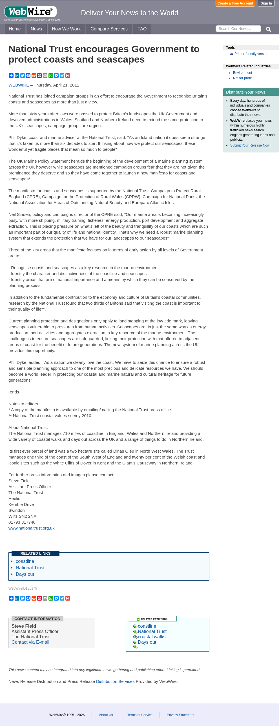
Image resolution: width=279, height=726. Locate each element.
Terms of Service (139, 715)
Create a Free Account (235, 3)
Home (15, 28)
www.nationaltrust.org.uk (31, 528)
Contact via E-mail (30, 642)
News (36, 28)
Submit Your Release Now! (250, 145)
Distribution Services (115, 681)
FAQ (142, 28)
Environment (242, 73)
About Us (106, 715)
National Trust (30, 567)
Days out (25, 574)
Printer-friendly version (251, 54)
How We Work (66, 28)
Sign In (266, 3)
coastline (25, 561)
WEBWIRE (18, 85)
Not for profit (242, 78)
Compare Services (109, 28)
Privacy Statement (180, 715)
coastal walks (149, 636)
